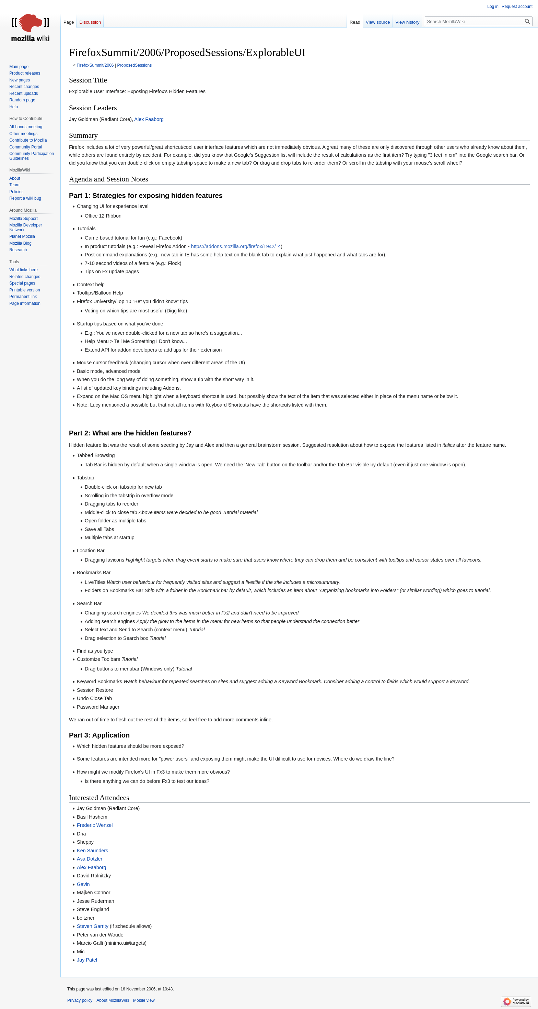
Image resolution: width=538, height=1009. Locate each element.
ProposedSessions (134, 65)
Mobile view (144, 1000)
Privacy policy (79, 1000)
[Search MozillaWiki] (479, 21)
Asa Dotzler (89, 859)
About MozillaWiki (112, 1000)
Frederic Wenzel (95, 825)
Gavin (83, 884)
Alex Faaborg (149, 119)
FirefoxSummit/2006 (95, 65)
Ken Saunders (92, 850)
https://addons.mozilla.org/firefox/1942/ (233, 246)
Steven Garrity (92, 926)
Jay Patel (87, 960)
